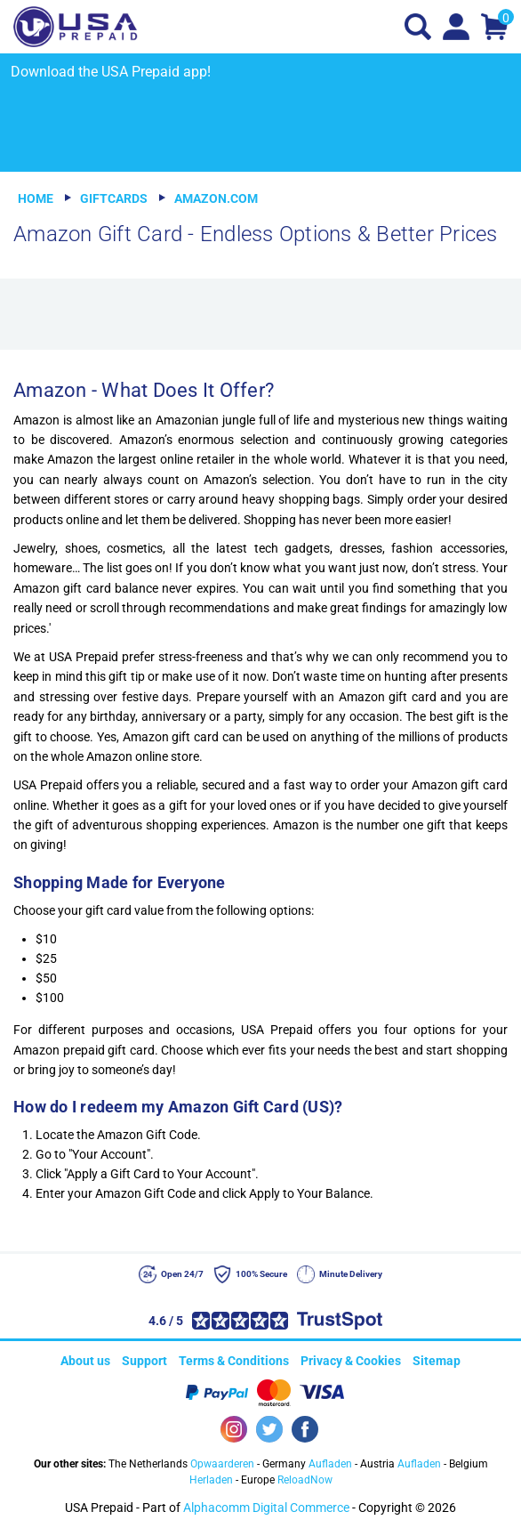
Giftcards (114, 198)
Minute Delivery (350, 1274)
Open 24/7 (182, 1274)
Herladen (211, 1480)
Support (144, 1361)
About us (85, 1361)
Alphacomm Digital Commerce (266, 1507)
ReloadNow (305, 1480)
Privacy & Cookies (351, 1361)
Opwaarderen (222, 1464)
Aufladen (330, 1464)
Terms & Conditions (234, 1361)
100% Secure (261, 1274)
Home (35, 198)
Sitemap (437, 1361)
